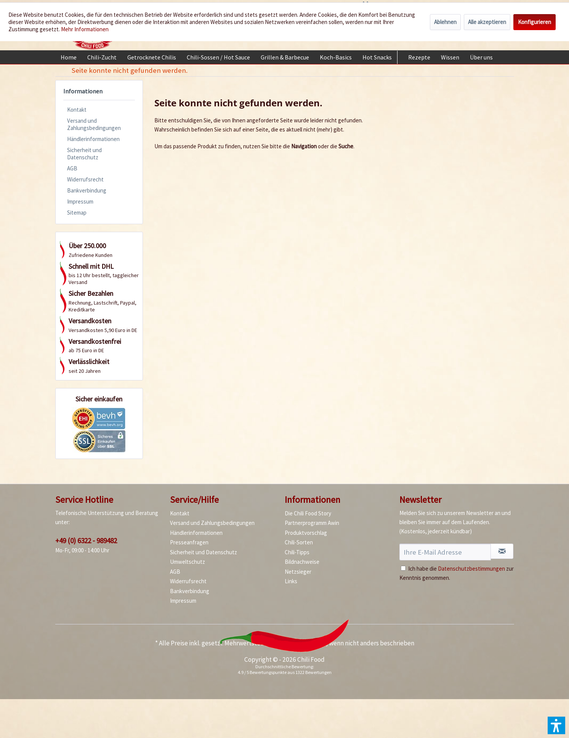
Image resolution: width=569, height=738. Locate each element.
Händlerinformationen (93, 139)
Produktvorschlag (306, 532)
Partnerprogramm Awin (312, 522)
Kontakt (77, 109)
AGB (72, 168)
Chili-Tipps (297, 552)
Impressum (80, 201)
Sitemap (77, 212)
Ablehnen (445, 22)
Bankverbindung (86, 190)
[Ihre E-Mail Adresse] (445, 552)
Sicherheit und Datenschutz (84, 153)
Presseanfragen (189, 542)
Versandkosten (305, 643)
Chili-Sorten (299, 542)
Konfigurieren (534, 22)
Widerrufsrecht (85, 179)
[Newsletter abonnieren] (501, 551)
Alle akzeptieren (487, 22)
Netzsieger (298, 571)
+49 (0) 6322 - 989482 (86, 540)
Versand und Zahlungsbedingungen (94, 124)
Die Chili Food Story (308, 513)
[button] (556, 725)
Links (291, 581)
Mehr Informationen (85, 29)
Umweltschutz (187, 561)
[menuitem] (68, 57)
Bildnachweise (302, 561)
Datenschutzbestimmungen (471, 568)
